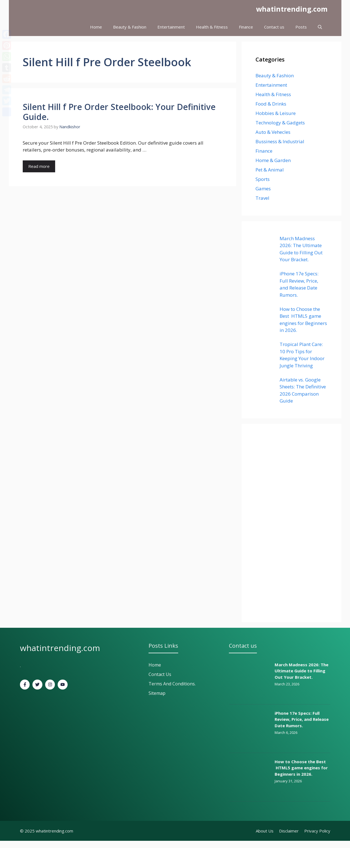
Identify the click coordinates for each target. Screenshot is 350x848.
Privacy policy (317, 831)
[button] (320, 27)
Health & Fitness (212, 27)
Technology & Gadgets (280, 122)
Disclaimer (289, 831)
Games (263, 188)
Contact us (274, 27)
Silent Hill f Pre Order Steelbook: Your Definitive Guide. (119, 111)
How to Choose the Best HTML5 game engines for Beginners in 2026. (301, 768)
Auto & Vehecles (273, 132)
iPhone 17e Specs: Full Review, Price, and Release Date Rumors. (302, 719)
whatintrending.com (292, 9)
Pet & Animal (270, 169)
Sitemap (157, 693)
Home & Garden (273, 160)
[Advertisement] (292, 523)
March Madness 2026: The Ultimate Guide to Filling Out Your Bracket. (301, 671)
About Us (265, 831)
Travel (262, 198)
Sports (263, 179)
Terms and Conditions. (172, 684)
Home (96, 27)
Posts (301, 27)
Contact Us (160, 674)
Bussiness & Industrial (280, 141)
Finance (246, 27)
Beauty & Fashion (129, 27)
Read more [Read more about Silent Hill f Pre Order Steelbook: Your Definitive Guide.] (39, 166)
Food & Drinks (271, 104)
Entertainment (171, 27)
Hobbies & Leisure (276, 113)
